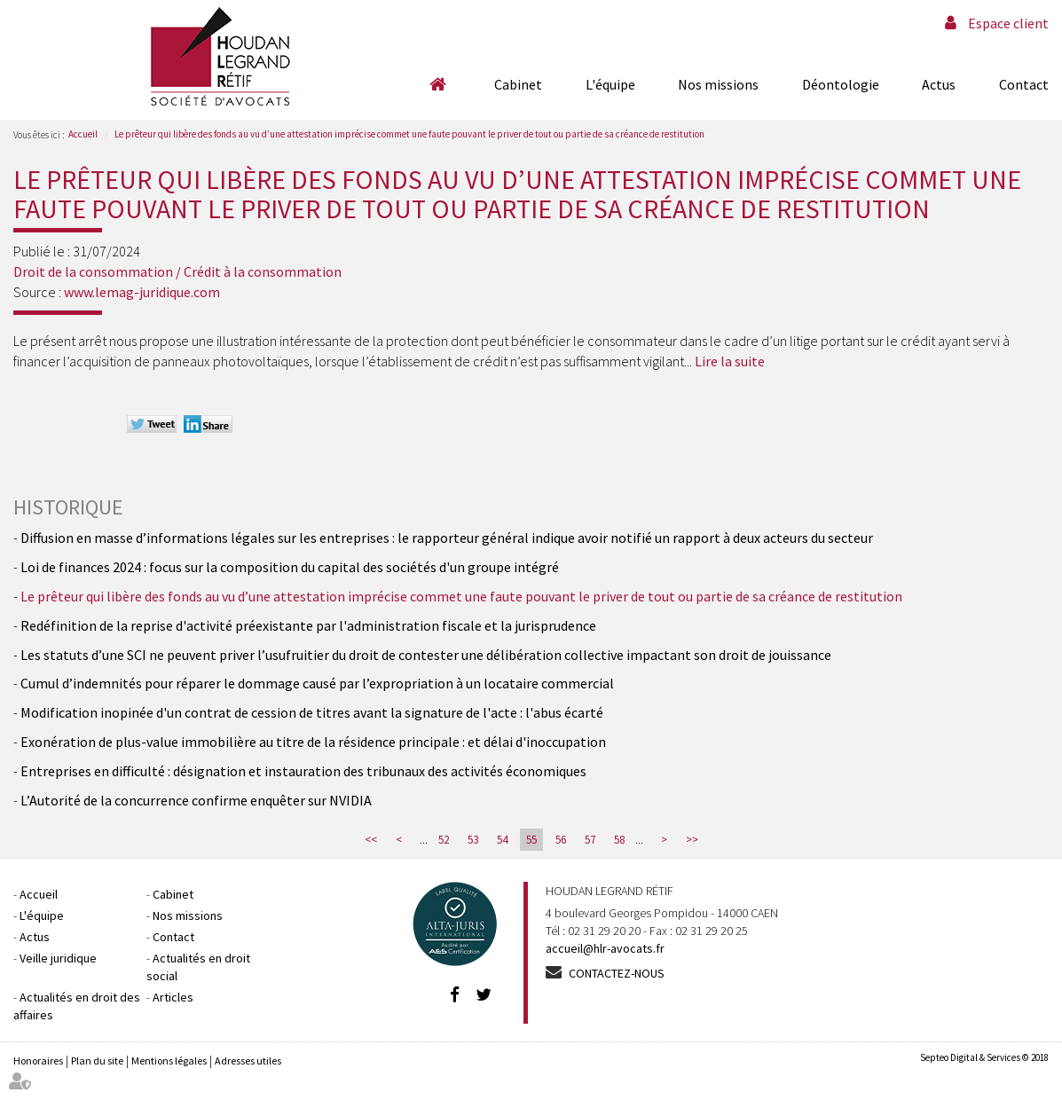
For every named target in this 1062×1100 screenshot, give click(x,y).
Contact (1024, 84)
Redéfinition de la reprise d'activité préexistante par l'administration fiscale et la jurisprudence (308, 625)
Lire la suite (730, 361)
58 (619, 839)
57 (590, 839)
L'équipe (610, 84)
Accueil (438, 84)
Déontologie (840, 84)
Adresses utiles (248, 1060)
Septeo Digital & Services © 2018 (984, 1057)
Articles (173, 997)
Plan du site (97, 1060)
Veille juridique (58, 958)
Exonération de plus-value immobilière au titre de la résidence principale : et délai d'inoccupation (313, 741)
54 (502, 839)
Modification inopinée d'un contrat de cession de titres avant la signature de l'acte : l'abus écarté (311, 712)
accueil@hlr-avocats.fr (605, 948)
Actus (939, 84)
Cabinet (518, 84)
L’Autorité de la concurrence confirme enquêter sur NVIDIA (196, 800)
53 (473, 839)
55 (531, 839)
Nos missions (718, 84)
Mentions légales (169, 1060)
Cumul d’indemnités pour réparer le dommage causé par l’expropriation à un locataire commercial (317, 683)
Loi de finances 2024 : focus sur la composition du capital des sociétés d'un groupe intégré (289, 567)
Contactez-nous (617, 973)
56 (560, 839)
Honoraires (38, 1060)
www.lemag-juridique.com (142, 292)
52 (443, 839)
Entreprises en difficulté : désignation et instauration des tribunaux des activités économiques (303, 771)
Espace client (1008, 23)
